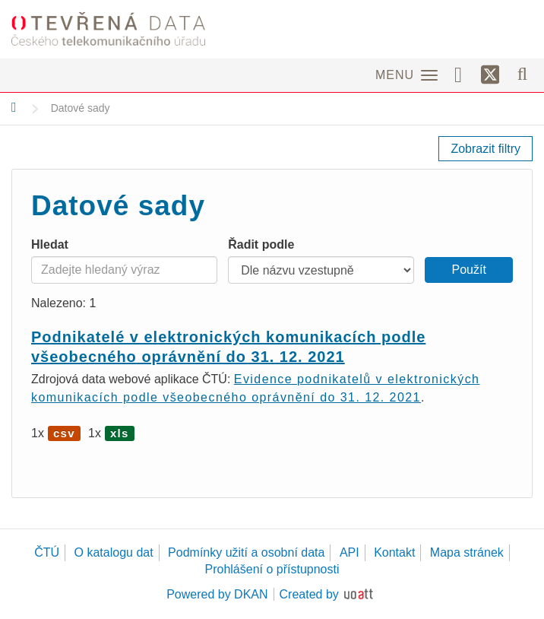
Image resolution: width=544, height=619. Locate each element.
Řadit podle (261, 244)
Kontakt (394, 552)
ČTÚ (46, 552)
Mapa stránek (467, 552)
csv (64, 433)
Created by (309, 594)
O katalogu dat (113, 552)
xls (119, 433)
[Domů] (14, 107)
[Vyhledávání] (522, 73)
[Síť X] (490, 75)
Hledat (49, 244)
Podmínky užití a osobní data (246, 552)
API (349, 552)
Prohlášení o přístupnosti (272, 569)
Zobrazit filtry (485, 148)
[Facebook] (463, 73)
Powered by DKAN (216, 594)
